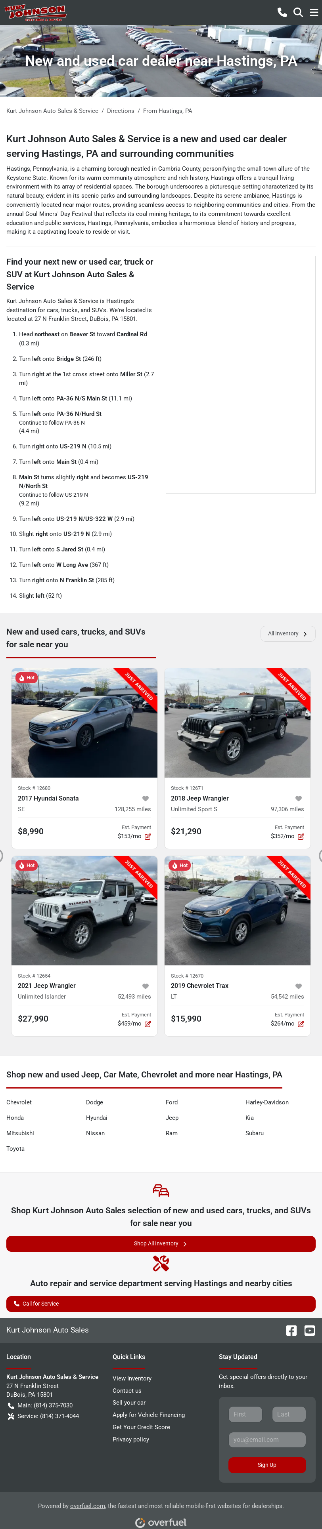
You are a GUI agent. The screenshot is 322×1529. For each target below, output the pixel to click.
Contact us (127, 1390)
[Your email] (267, 1440)
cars (52, 310)
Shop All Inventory (161, 1243)
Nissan (95, 1133)
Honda (15, 1117)
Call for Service (36, 1303)
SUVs (99, 310)
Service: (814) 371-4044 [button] (43, 1416)
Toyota (15, 1148)
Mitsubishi (20, 1133)
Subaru (254, 1133)
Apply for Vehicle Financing (149, 1414)
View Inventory (132, 1378)
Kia (249, 1117)
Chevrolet (19, 1102)
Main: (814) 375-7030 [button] (40, 1405)
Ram (172, 1133)
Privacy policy (131, 1439)
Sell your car (129, 1402)
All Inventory (288, 633)
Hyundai (96, 1117)
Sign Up (267, 1465)
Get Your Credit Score (141, 1427)
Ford (172, 1102)
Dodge (94, 1102)
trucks (69, 310)
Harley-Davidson (267, 1102)
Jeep (172, 1117)
